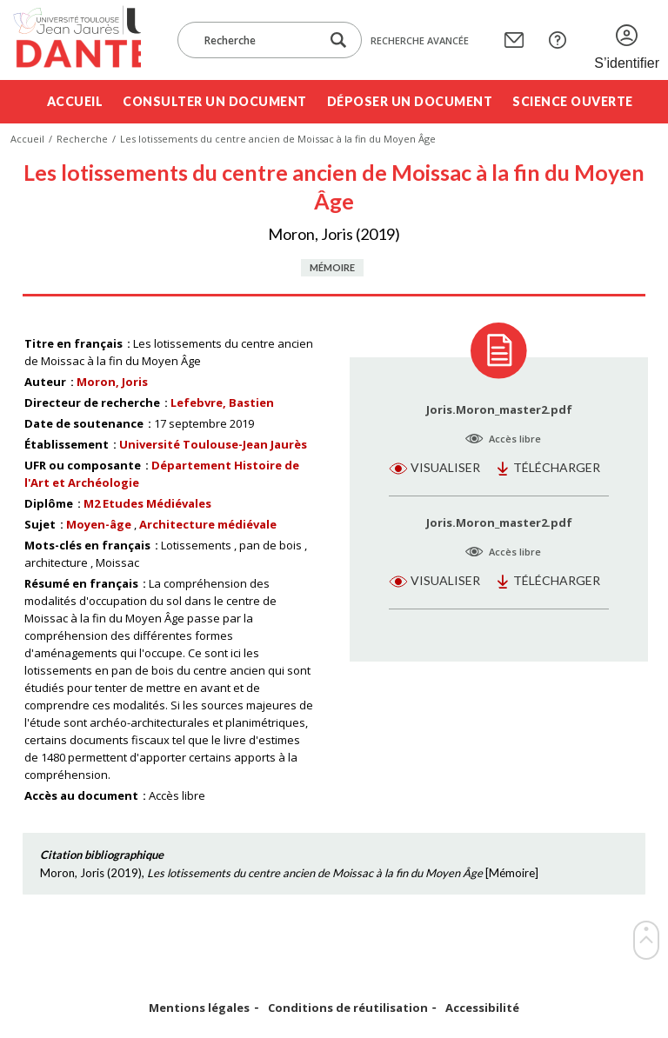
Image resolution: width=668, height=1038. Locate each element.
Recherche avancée (420, 40)
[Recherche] (257, 40)
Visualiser (445, 467)
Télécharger (556, 467)
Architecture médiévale (208, 524)
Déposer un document (410, 101)
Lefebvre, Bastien (222, 402)
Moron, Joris (112, 381)
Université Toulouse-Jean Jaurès (213, 444)
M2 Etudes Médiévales (147, 503)
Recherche (82, 138)
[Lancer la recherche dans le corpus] (338, 40)
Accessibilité (482, 1008)
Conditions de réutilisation (348, 1008)
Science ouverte (572, 101)
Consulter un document (215, 101)
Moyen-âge (98, 524)
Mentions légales (199, 1008)
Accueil (75, 101)
